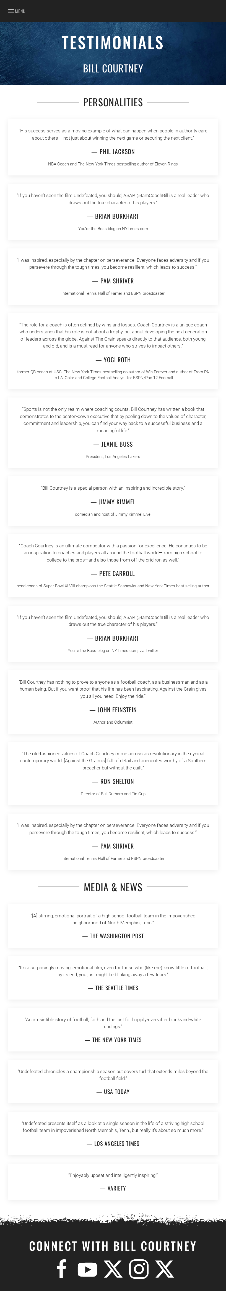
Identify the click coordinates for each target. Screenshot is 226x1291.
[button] (17, 11)
